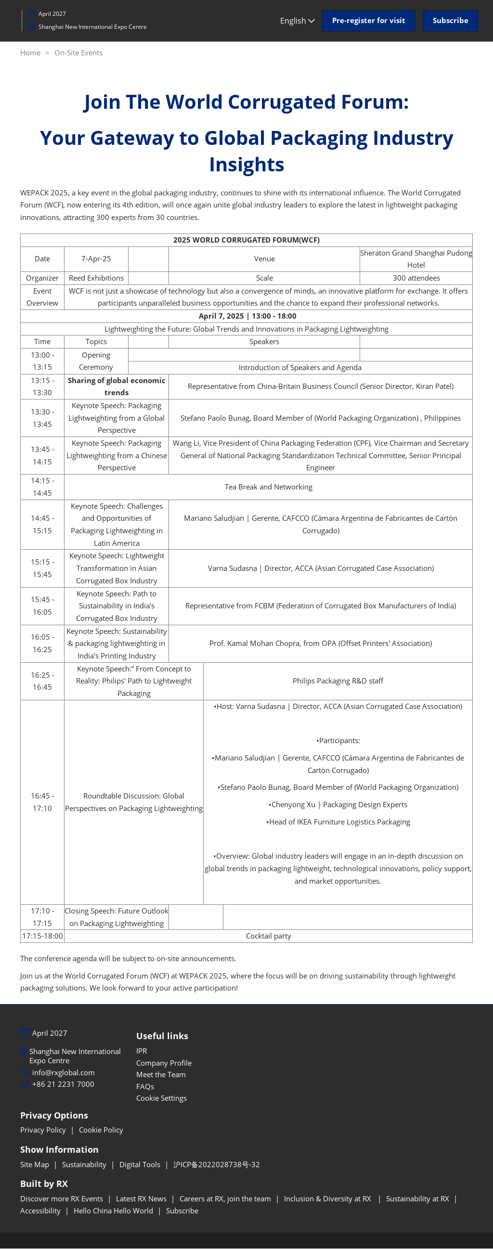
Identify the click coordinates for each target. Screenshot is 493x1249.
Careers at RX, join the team (226, 1199)
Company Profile (164, 1063)
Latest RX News (142, 1199)
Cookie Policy (101, 1130)
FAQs (145, 1087)
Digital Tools (140, 1165)
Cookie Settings (161, 1098)
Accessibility (41, 1211)
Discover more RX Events (62, 1199)
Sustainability (85, 1165)
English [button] (297, 20)
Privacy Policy (44, 1130)
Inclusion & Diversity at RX (329, 1199)
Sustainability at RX (418, 1199)
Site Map (35, 1165)
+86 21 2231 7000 (63, 1084)
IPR (141, 1051)
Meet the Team (161, 1075)
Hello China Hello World (114, 1211)
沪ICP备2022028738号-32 (216, 1165)
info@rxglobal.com (63, 1073)
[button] (368, 20)
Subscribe (182, 1211)
